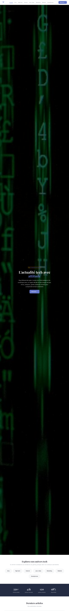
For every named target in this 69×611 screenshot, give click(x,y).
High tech (20, 2)
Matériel (44, 2)
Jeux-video (31, 2)
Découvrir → (63, 2)
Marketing (38, 2)
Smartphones (50, 2)
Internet (25, 2)
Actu (15, 2)
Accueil (11, 2)
